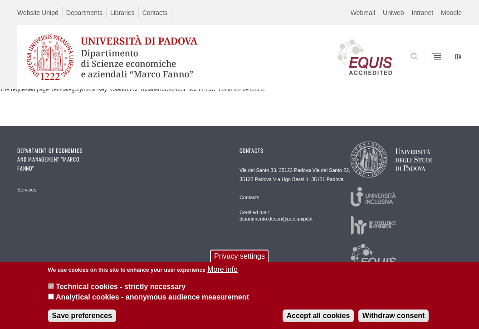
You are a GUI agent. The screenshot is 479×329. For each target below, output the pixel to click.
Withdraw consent (393, 320)
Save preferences (82, 320)
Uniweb (393, 12)
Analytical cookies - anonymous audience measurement (152, 302)
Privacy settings (239, 261)
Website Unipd (38, 12)
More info (222, 274)
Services (26, 189)
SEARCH (424, 67)
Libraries (122, 12)
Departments (84, 12)
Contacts (154, 12)
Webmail (363, 12)
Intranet (422, 12)
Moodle (451, 12)
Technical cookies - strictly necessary (121, 291)
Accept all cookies (318, 320)
